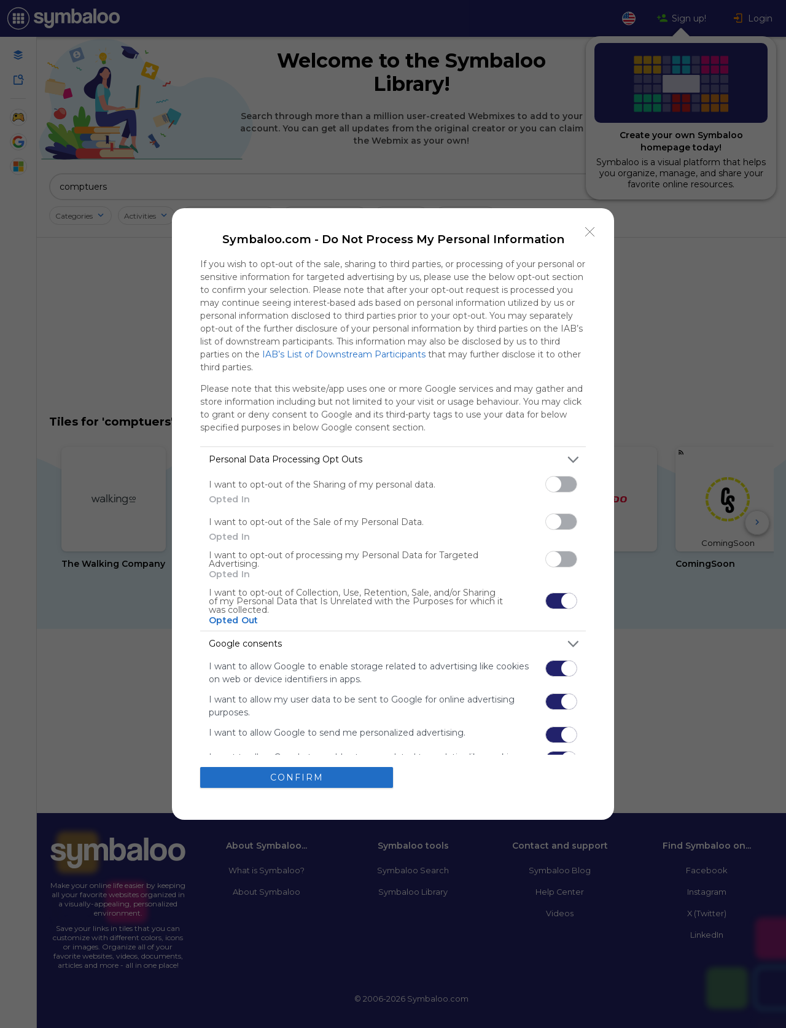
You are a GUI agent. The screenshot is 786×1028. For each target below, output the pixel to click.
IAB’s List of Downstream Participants (344, 354)
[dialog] (393, 514)
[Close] (590, 232)
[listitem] (393, 459)
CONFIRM (297, 777)
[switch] (561, 484)
